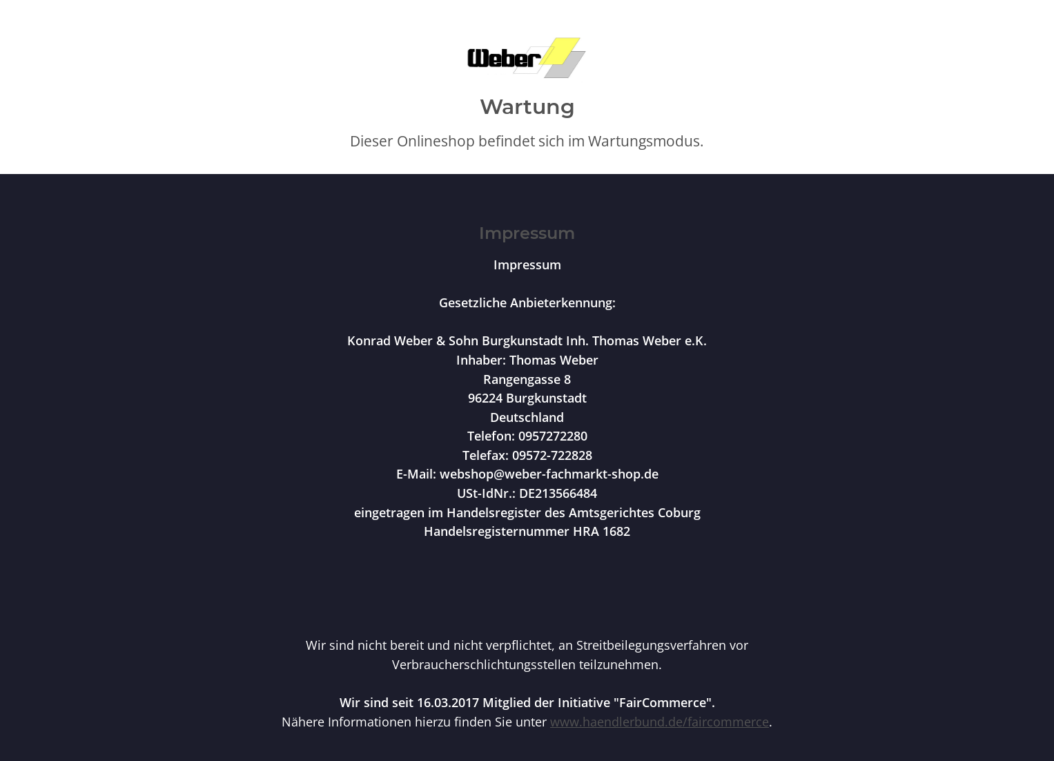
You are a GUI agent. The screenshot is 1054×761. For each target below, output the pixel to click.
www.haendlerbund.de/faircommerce (659, 721)
